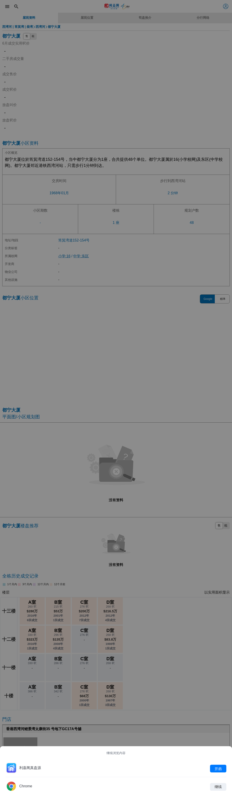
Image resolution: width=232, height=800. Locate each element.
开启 (218, 768)
